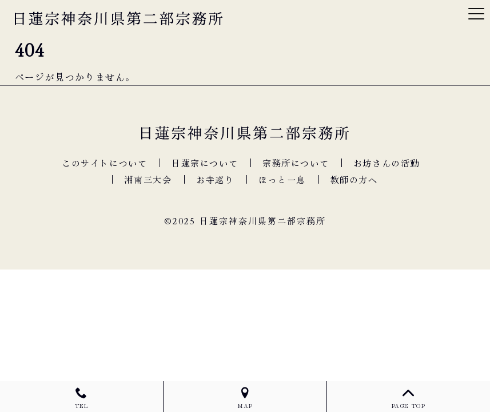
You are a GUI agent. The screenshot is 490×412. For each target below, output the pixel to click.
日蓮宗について (205, 163)
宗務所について (295, 163)
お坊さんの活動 (386, 163)
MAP (245, 398)
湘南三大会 (148, 179)
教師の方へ (354, 179)
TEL (81, 398)
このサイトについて (104, 163)
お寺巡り (215, 179)
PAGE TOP (408, 398)
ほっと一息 (282, 179)
